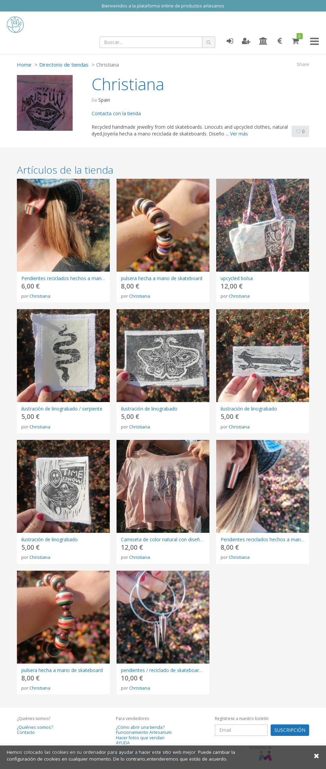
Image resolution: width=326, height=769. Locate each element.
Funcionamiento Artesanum (144, 732)
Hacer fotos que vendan (140, 738)
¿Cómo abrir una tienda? (140, 727)
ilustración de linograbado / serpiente (61, 408)
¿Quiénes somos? (35, 727)
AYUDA (123, 743)
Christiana (39, 296)
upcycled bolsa (237, 278)
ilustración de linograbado (149, 408)
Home (24, 64)
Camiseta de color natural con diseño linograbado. (176, 539)
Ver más (239, 133)
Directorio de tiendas (64, 64)
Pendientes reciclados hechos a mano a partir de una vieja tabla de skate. (101, 278)
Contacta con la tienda (116, 113)
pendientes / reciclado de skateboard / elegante (173, 670)
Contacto (26, 732)
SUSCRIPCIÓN (289, 730)
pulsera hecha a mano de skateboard (161, 278)
